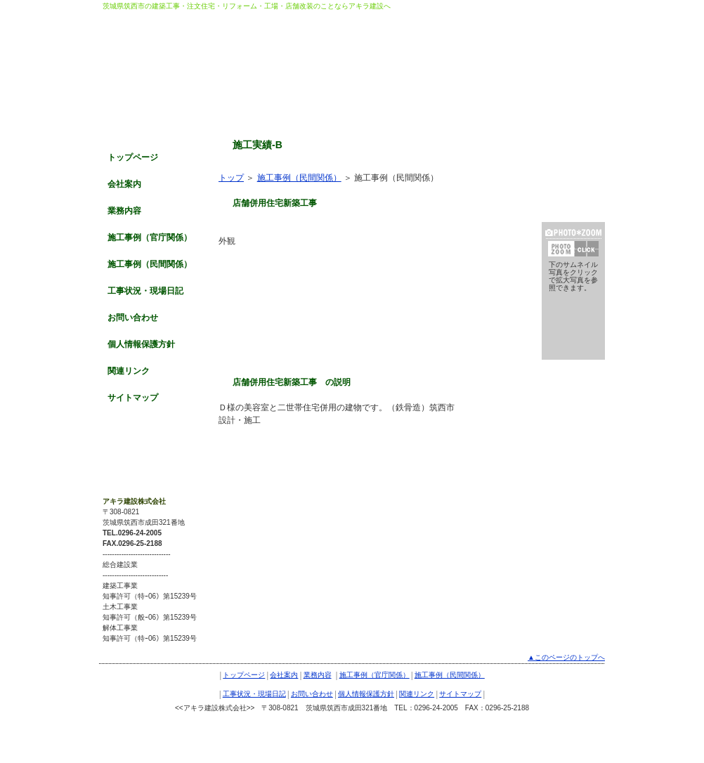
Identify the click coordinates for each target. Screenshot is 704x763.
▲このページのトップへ (566, 657)
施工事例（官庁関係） (149, 237)
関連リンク (128, 371)
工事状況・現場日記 (145, 291)
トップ (231, 178)
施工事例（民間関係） (149, 264)
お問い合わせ (132, 317)
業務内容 (124, 211)
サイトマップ (132, 398)
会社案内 (124, 184)
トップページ (132, 157)
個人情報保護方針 (141, 344)
